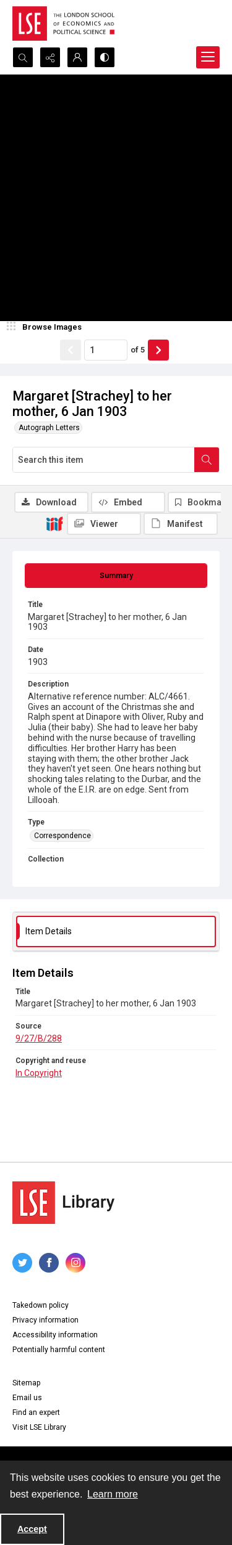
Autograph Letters (49, 427)
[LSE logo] (63, 23)
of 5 (138, 349)
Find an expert (36, 1412)
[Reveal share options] (50, 57)
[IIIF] (54, 523)
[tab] (116, 575)
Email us (27, 1397)
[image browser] (46, 327)
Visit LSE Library (39, 1427)
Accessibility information (55, 1335)
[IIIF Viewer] (104, 524)
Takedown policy (40, 1305)
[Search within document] (206, 459)
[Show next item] (158, 350)
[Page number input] (105, 350)
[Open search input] (23, 57)
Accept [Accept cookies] (32, 1529)
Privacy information (45, 1320)
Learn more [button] (112, 1494)
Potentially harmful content (58, 1349)
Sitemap (26, 1383)
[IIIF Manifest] (181, 524)
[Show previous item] (70, 350)
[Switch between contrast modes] (104, 57)
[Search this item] (103, 459)
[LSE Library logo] (63, 1202)
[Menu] (208, 57)
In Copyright (38, 1073)
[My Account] (77, 57)
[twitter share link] (22, 1263)
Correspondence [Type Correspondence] (62, 835)
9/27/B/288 (38, 1038)
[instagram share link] (75, 1263)
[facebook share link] (49, 1263)
